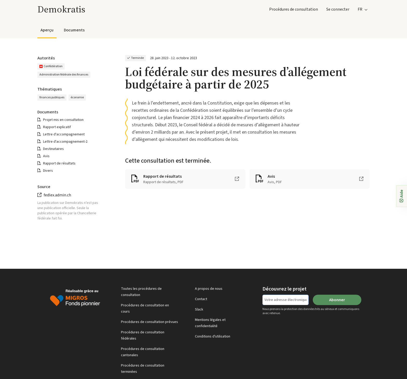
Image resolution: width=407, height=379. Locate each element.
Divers (48, 170)
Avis (46, 156)
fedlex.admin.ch (57, 195)
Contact (201, 299)
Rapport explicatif (57, 127)
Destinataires (53, 148)
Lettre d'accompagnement (64, 134)
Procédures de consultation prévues (149, 322)
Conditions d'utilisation (212, 336)
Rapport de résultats (59, 163)
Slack (199, 309)
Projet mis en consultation (63, 119)
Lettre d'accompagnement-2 (65, 141)
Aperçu (46, 30)
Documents (74, 30)
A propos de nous (208, 288)
